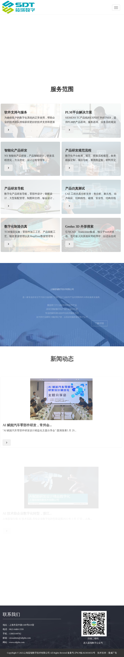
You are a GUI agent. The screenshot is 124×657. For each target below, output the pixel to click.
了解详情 (91, 327)
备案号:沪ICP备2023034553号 (81, 653)
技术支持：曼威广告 (107, 653)
